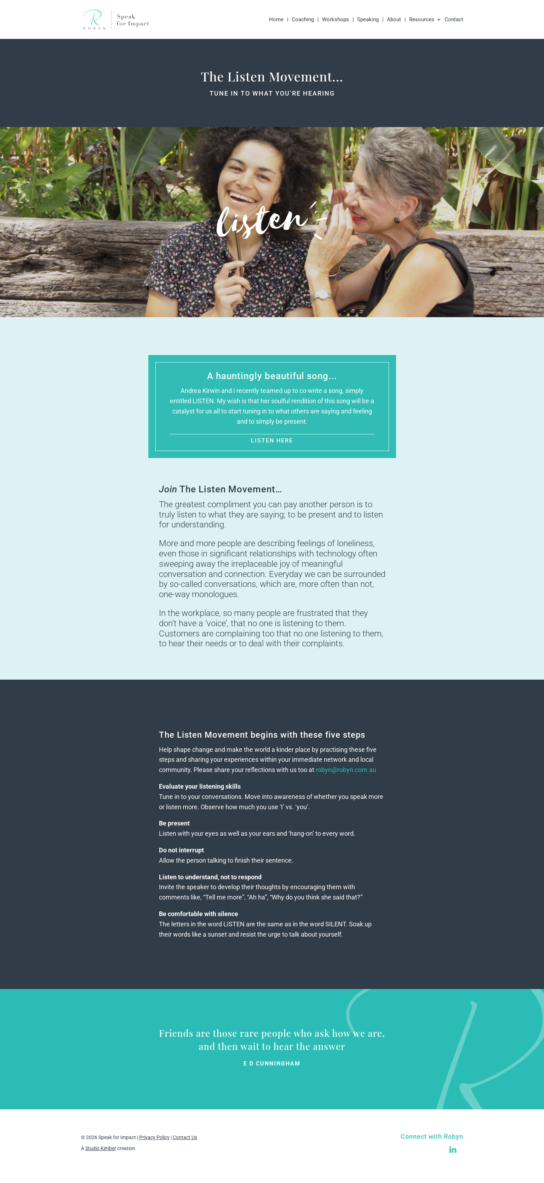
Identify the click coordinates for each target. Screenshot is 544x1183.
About (394, 20)
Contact (454, 20)
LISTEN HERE (272, 440)
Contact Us (185, 1137)
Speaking (368, 20)
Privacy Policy (154, 1137)
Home (276, 20)
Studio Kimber (100, 1148)
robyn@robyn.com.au (346, 769)
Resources (421, 20)
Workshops (335, 20)
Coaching (303, 20)
